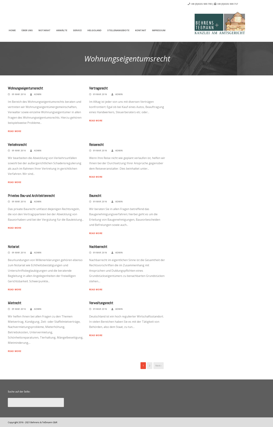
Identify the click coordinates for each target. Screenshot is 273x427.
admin (37, 94)
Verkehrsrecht (17, 144)
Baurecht (95, 195)
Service (77, 30)
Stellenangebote (118, 30)
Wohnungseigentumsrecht (25, 88)
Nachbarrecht (98, 246)
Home (12, 30)
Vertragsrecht (98, 88)
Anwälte (61, 30)
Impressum (158, 30)
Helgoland (94, 30)
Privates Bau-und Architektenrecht (31, 195)
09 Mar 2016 (19, 94)
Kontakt (140, 30)
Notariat (44, 30)
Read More (14, 131)
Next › (158, 365)
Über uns (27, 30)
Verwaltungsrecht (101, 303)
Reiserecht (96, 144)
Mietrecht (14, 303)
